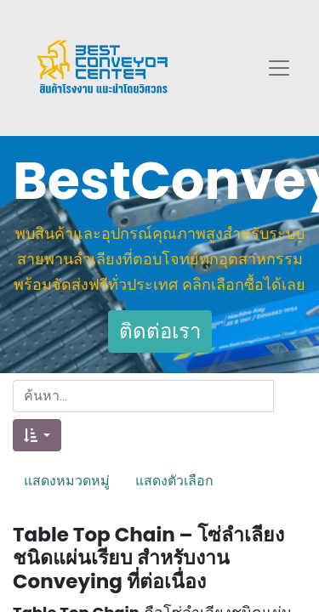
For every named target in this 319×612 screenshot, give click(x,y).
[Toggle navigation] (279, 68)
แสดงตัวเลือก (174, 480)
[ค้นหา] (289, 396)
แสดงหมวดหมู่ (67, 480)
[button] (37, 435)
